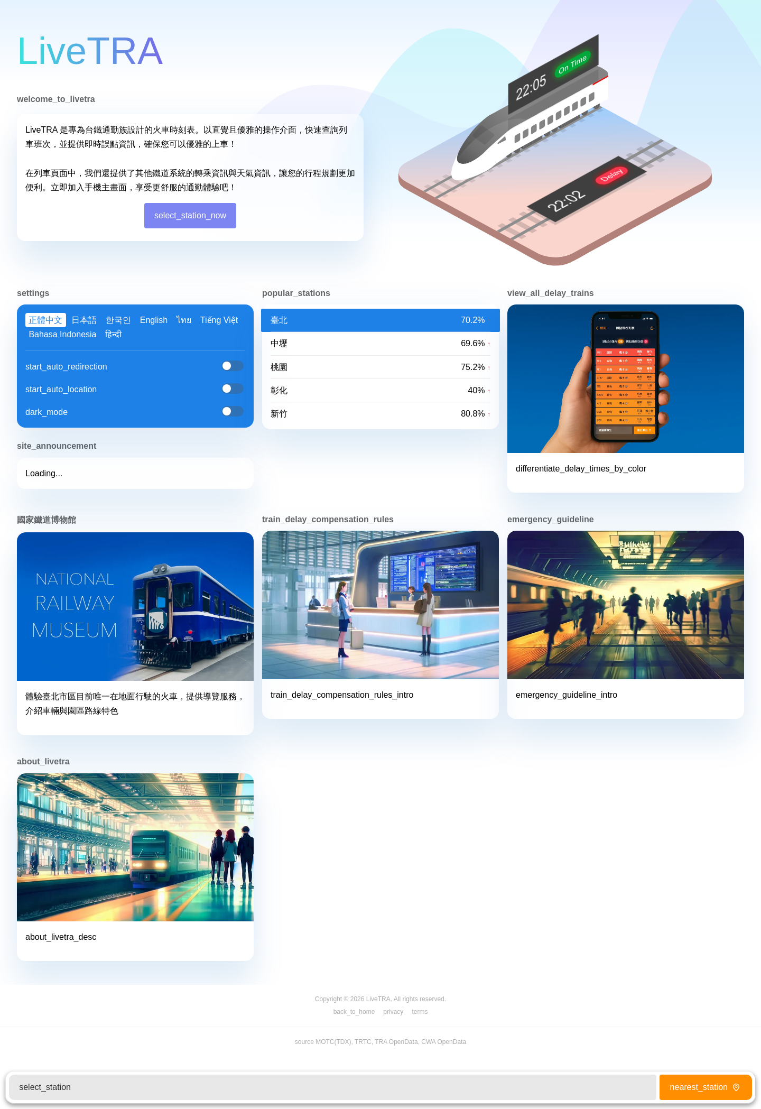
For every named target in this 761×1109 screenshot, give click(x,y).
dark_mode (46, 412)
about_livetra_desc (60, 936)
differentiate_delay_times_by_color (581, 468)
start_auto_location (61, 389)
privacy (393, 1011)
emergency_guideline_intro (566, 694)
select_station (45, 1087)
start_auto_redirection (66, 366)
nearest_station (706, 1087)
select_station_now (190, 215)
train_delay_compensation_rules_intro (342, 694)
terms (420, 1011)
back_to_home (354, 1011)
